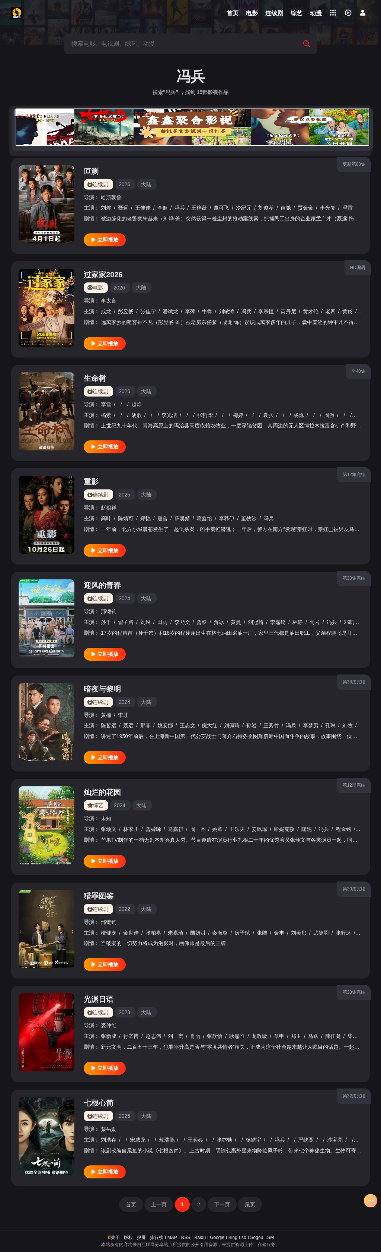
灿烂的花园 (102, 792)
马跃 (313, 1036)
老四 (330, 311)
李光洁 (169, 415)
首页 (131, 1204)
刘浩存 (108, 1140)
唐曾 (162, 518)
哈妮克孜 (284, 829)
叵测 (91, 171)
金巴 (359, 415)
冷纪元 (244, 208)
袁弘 (268, 415)
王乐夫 (237, 829)
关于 (115, 1237)
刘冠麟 (255, 622)
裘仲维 (108, 1025)
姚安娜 (165, 725)
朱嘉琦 (175, 933)
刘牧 (347, 725)
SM (270, 1237)
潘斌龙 (170, 311)
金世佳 (131, 933)
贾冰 (219, 622)
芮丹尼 (288, 311)
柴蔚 (353, 1036)
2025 (124, 495)
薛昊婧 (182, 518)
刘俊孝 (266, 208)
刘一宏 (175, 1036)
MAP (172, 1237)
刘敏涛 (226, 311)
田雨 (162, 622)
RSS (185, 1237)
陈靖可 (126, 518)
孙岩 (251, 725)
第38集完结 (354, 682)
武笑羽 (321, 933)
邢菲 (145, 725)
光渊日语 (98, 999)
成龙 (106, 311)
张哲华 (205, 415)
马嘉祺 (175, 829)
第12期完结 (354, 785)
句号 (315, 622)
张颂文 (108, 829)
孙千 (106, 622)
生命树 (95, 378)
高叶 (106, 518)
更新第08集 (354, 164)
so (243, 1237)
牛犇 (207, 311)
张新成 (108, 1036)
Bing (232, 1237)
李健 (162, 208)
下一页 (222, 1204)
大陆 (146, 184)
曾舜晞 (153, 829)
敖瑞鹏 (167, 1140)
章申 (279, 1036)
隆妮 (306, 829)
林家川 (131, 829)
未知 (106, 818)
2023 (124, 1012)
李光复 (328, 208)
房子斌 (242, 933)
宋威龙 (137, 1140)
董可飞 (221, 208)
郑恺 (145, 518)
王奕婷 (195, 1140)
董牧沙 (249, 518)
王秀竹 (271, 725)
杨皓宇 (253, 1140)
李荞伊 (226, 518)
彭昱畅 (126, 311)
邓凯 (349, 622)
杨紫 (106, 415)
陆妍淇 (198, 933)
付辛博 (131, 1036)
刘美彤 (299, 933)
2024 (124, 598)
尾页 (250, 1204)
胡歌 (136, 415)
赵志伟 (153, 1036)
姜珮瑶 (259, 829)
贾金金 (305, 208)
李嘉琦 (278, 622)
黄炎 (347, 311)
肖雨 (195, 1036)
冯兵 (180, 208)
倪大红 (209, 725)
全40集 (358, 371)
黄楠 (106, 715)
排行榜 (156, 1237)
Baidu (200, 1237)
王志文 (187, 725)
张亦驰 (224, 1140)
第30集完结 (354, 578)
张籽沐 (343, 933)
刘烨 (106, 208)
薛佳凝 (333, 1036)
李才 (123, 715)
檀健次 (108, 933)
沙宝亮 (335, 1140)
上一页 (159, 1204)
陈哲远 (108, 725)
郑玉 (296, 1036)
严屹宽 (306, 1140)
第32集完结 (354, 1096)
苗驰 (286, 208)
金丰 (279, 933)
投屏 (141, 1237)
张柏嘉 (153, 933)
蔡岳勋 (108, 1129)
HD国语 (357, 267)
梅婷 (238, 415)
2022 (124, 909)
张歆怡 (214, 1036)
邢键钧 (108, 611)
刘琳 (145, 622)
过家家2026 (103, 275)
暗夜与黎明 (102, 689)
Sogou (256, 1237)
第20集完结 (354, 889)
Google (217, 1237)
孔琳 (330, 725)
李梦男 (310, 725)
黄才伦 (310, 311)
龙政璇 (259, 1036)
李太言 (108, 301)
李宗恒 (266, 311)
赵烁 (136, 404)
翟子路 (126, 622)
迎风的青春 (102, 585)
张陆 (262, 933)
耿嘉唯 (237, 1036)
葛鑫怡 (204, 518)
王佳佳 (143, 208)
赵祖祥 (108, 508)
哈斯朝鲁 (111, 197)
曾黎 (201, 622)
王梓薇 (199, 208)
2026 (124, 184)
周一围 (198, 829)
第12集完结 (354, 474)
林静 (297, 622)
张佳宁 (148, 311)
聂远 (123, 208)
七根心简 (98, 1103)
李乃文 (182, 622)
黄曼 (236, 622)
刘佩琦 (232, 725)
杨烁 (299, 415)
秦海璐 (220, 933)
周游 (329, 415)
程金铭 (343, 829)
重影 (91, 482)
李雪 (106, 404)
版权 (128, 1237)
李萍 (190, 311)
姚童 (217, 829)
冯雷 (347, 208)
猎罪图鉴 (98, 896)
